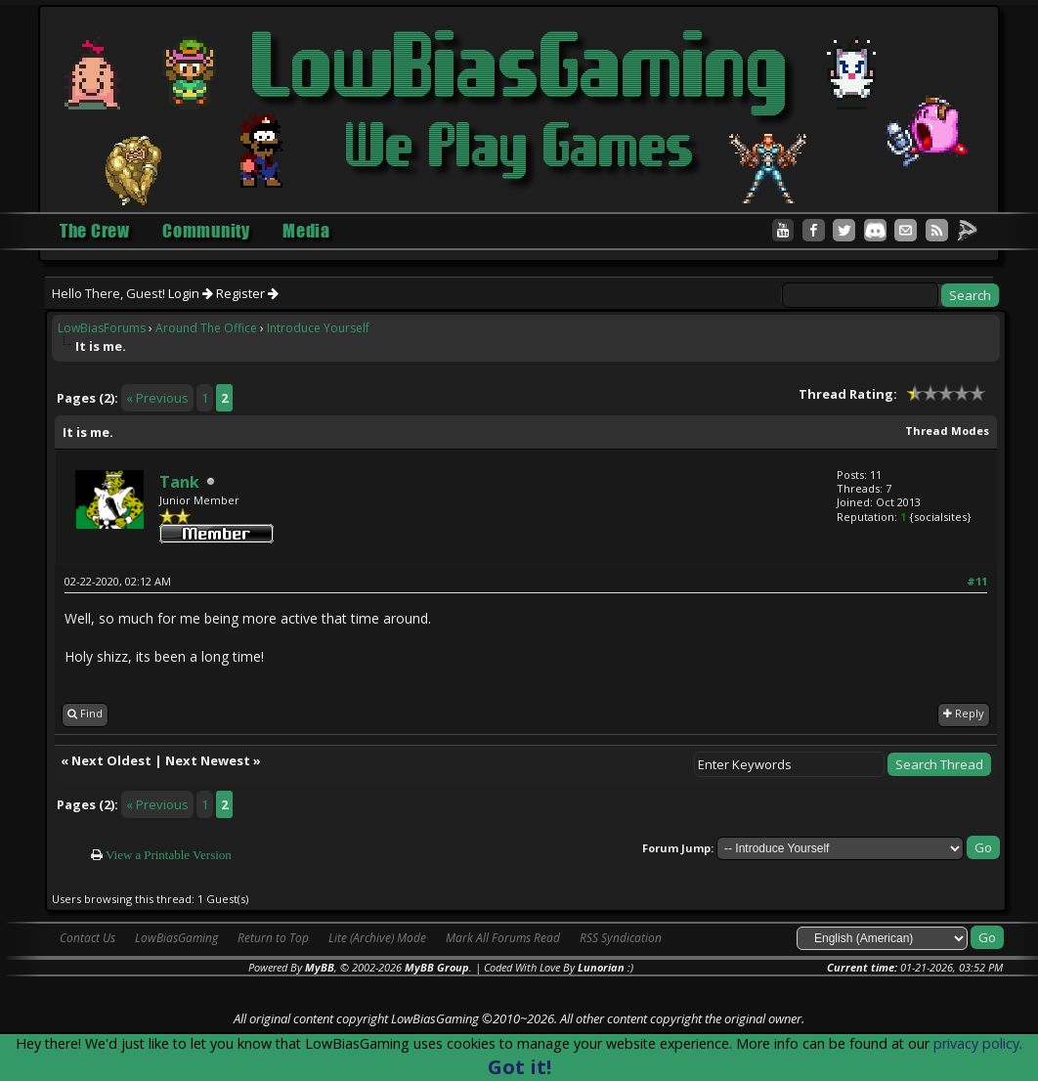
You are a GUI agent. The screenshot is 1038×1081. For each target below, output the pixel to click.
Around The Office (206, 328)
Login (190, 293)
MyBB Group (437, 967)
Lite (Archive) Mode (377, 938)
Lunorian (601, 967)
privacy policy (976, 1043)
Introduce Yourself (318, 328)
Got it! (519, 1067)
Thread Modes (947, 430)
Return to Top (273, 938)
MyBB (319, 967)
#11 (977, 581)
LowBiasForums (102, 328)
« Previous (157, 398)
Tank (179, 482)
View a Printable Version (169, 854)
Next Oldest (111, 760)
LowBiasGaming (176, 938)
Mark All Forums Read (503, 938)
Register (247, 293)
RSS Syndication (621, 938)
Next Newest (207, 760)
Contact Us (87, 938)
